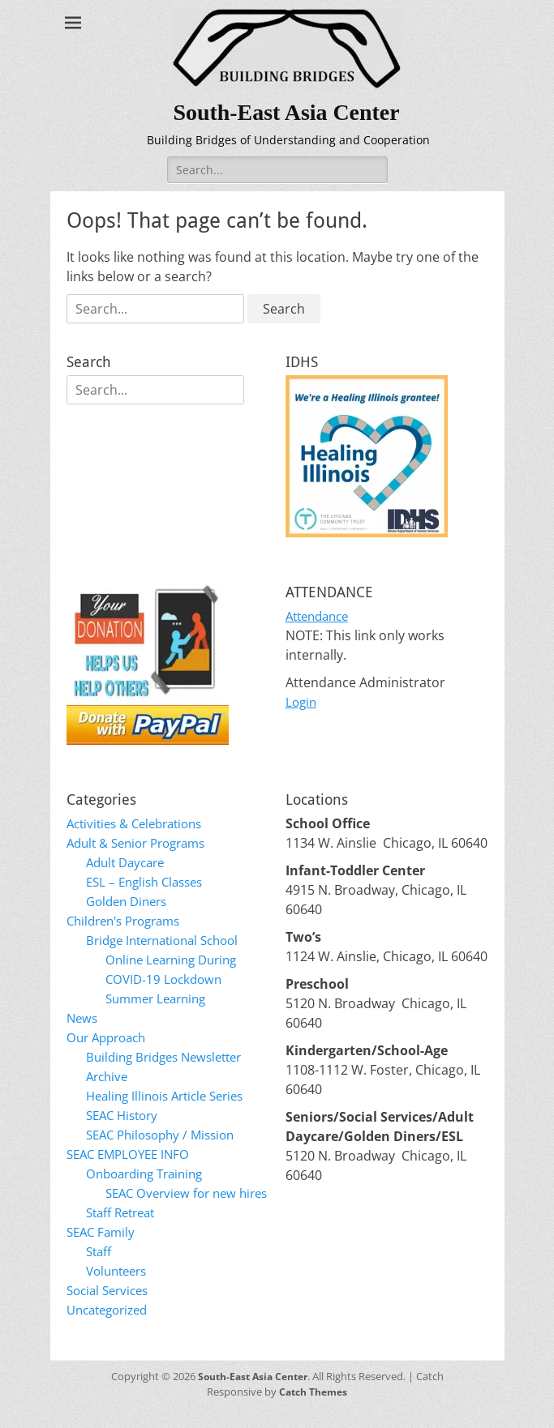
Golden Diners (130, 901)
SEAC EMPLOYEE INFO (132, 1154)
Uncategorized (112, 1329)
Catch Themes (313, 1411)
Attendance (321, 616)
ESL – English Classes (149, 882)
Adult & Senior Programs (143, 843)
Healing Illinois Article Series (171, 1096)
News (83, 1018)
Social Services (111, 1310)
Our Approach (110, 1037)
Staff (100, 1271)
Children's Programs (129, 921)
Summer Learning (160, 998)
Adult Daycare (129, 862)
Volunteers (119, 1290)
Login (302, 702)
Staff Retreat (124, 1232)
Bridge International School (169, 940)
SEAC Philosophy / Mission (166, 1135)
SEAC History (125, 1115)
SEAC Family (103, 1251)
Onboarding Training (149, 1173)
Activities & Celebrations (141, 823)
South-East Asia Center (288, 111)
